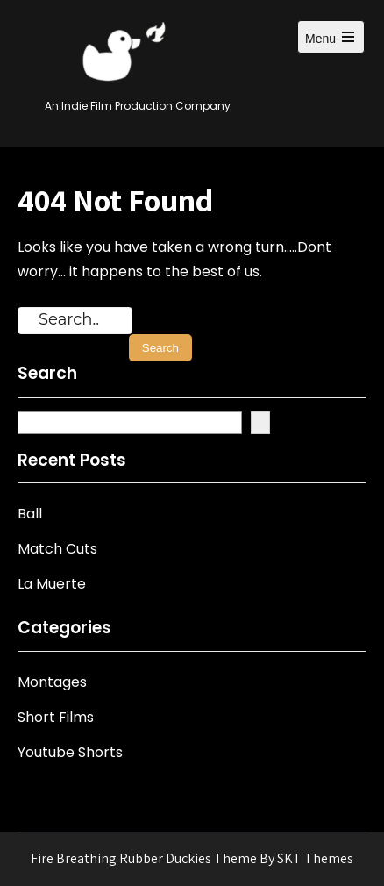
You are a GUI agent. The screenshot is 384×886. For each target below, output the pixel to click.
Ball (30, 514)
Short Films (56, 717)
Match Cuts (57, 549)
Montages (52, 682)
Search (47, 374)
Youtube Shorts (70, 752)
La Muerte (52, 584)
